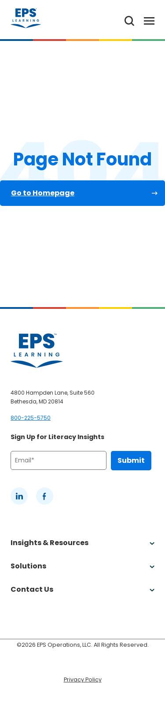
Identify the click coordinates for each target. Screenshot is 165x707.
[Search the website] (129, 19)
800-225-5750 (31, 417)
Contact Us (82, 589)
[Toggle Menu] (144, 19)
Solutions (82, 565)
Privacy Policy (83, 679)
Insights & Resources (82, 542)
